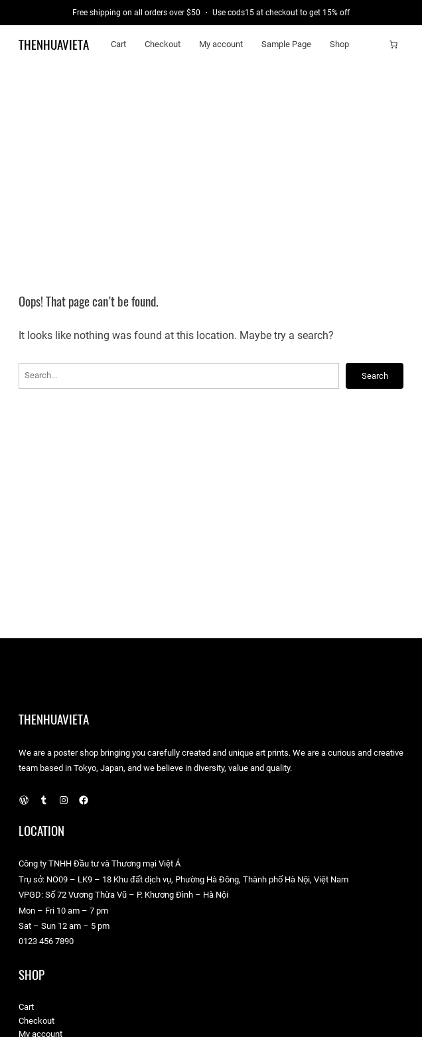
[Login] (373, 44)
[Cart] (393, 44)
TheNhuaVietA (54, 44)
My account (221, 44)
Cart (118, 44)
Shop (339, 44)
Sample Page (286, 44)
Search (375, 376)
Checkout (162, 44)
